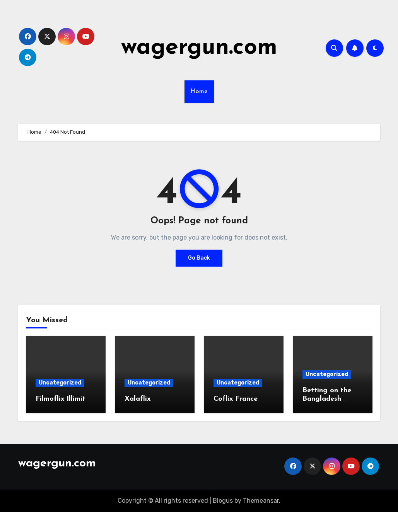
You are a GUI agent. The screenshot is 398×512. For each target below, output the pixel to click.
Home (199, 91)
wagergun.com (199, 48)
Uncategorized (60, 382)
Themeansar (261, 500)
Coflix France (236, 399)
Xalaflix (137, 399)
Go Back (199, 258)
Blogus (223, 500)
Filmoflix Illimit (60, 399)
